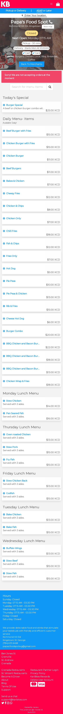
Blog (4, 683)
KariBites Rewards (40, 676)
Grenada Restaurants (13, 670)
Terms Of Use (8, 686)
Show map (48, 27)
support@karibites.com (14, 699)
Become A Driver (10, 676)
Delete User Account (41, 680)
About (4, 680)
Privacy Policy (37, 673)
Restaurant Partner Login (44, 670)
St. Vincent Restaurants (14, 673)
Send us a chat (9, 696)
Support (6, 689)
